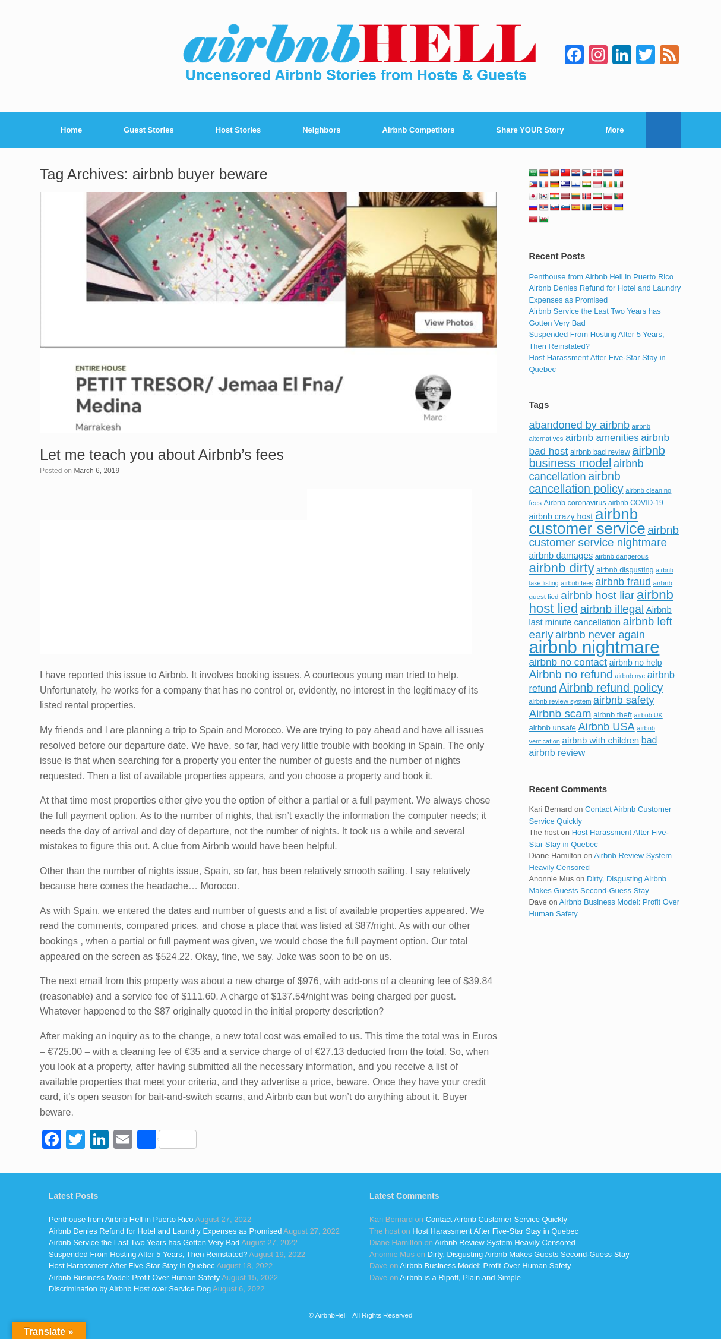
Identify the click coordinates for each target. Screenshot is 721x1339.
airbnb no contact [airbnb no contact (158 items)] (568, 662)
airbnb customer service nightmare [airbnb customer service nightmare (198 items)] (604, 536)
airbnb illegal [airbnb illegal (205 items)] (612, 609)
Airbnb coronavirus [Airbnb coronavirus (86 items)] (574, 503)
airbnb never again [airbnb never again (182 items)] (600, 634)
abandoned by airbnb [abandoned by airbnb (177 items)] (579, 425)
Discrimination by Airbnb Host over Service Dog (130, 1288)
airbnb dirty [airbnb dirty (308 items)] (561, 567)
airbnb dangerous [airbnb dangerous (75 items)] (622, 556)
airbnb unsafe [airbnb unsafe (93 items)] (552, 727)
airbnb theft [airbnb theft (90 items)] (612, 714)
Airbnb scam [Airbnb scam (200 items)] (560, 713)
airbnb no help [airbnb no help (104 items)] (635, 662)
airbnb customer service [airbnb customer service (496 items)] (587, 521)
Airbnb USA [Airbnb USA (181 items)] (606, 726)
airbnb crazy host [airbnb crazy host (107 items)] (561, 516)
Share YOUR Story (530, 129)
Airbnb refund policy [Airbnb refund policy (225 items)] (611, 687)
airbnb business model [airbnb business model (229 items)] (597, 457)
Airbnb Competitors (418, 129)
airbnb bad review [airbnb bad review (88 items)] (600, 452)
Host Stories (238, 129)
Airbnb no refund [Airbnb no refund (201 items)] (570, 674)
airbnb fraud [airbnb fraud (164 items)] (622, 582)
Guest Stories (149, 129)
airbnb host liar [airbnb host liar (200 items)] (597, 595)
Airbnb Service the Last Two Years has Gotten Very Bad (144, 1242)
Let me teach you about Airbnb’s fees (162, 454)
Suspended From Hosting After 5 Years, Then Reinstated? (148, 1254)
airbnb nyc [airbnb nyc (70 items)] (630, 675)
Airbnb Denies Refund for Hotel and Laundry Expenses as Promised (165, 1231)
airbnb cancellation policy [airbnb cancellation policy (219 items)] (576, 483)
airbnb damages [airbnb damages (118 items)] (561, 555)
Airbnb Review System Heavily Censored (505, 1242)
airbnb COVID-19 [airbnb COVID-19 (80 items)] (635, 503)
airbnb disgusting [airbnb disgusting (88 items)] (625, 569)
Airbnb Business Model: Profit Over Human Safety (134, 1277)
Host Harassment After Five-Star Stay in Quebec (132, 1265)
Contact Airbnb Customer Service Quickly (496, 1219)
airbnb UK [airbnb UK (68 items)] (648, 715)
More (615, 129)
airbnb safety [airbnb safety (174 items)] (623, 700)
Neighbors (321, 129)
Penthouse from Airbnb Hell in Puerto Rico (601, 276)
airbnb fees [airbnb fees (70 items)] (577, 583)
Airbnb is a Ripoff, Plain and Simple (460, 1277)
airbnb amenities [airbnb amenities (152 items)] (601, 437)
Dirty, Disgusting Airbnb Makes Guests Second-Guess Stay (529, 1254)
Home (71, 129)
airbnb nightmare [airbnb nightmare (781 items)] (594, 647)
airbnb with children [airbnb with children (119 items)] (601, 740)
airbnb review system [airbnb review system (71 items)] (560, 701)
